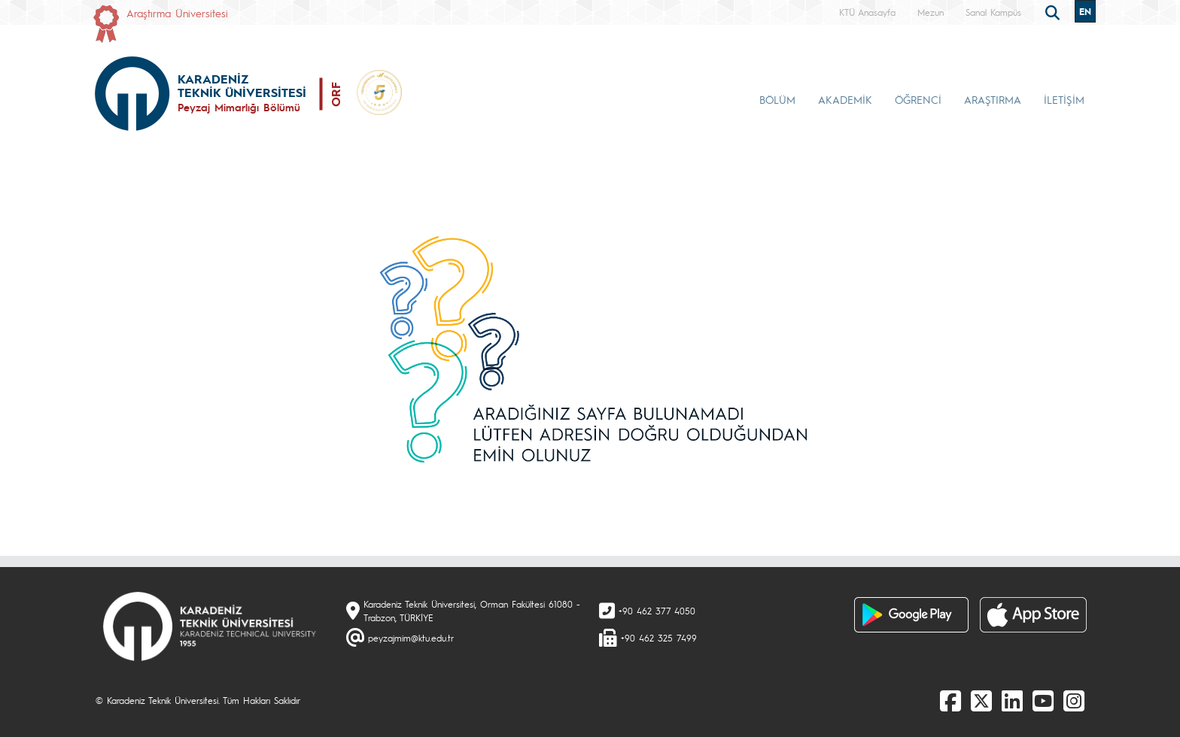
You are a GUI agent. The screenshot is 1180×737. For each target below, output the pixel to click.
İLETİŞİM (1064, 99)
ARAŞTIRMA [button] (992, 99)
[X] (981, 700)
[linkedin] (1012, 700)
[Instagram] (1073, 700)
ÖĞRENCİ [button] (918, 99)
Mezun (930, 12)
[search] (1054, 11)
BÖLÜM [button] (777, 99)
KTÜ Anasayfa (867, 12)
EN (1085, 11)
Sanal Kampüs (993, 12)
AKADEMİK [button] (845, 99)
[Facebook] (950, 700)
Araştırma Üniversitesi (177, 13)
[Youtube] (1043, 700)
